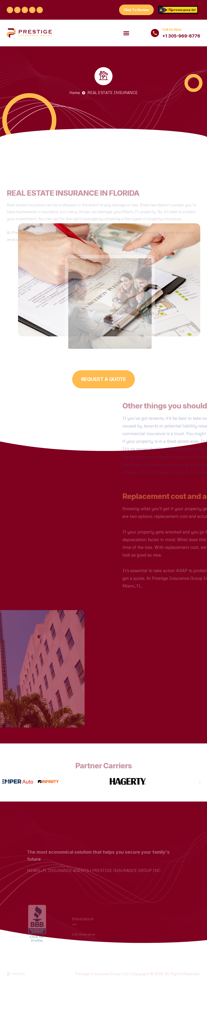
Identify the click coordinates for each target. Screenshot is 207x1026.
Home (74, 92)
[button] (136, 10)
